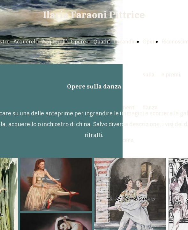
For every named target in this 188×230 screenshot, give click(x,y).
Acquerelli (25, 41)
